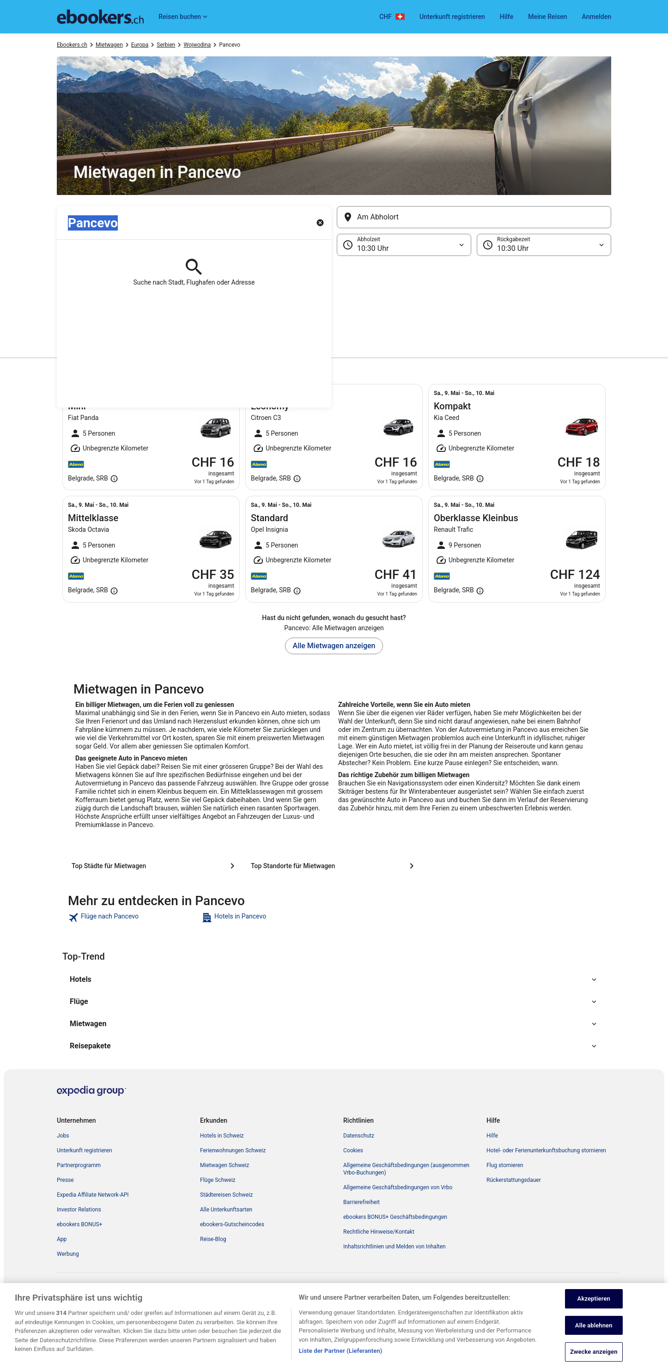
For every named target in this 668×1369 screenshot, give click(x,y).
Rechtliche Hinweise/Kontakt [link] (378, 1232)
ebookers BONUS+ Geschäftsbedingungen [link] (395, 1217)
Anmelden (596, 16)
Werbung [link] (68, 1254)
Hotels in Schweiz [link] (222, 1135)
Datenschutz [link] (358, 1135)
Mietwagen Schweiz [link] (224, 1165)
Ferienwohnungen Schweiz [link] (233, 1150)
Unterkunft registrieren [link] (84, 1150)
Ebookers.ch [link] (72, 45)
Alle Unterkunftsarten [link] (226, 1209)
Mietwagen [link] (109, 45)
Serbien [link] (166, 45)
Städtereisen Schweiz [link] (226, 1195)
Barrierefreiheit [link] (361, 1202)
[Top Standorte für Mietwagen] (334, 866)
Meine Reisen (547, 16)
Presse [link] (65, 1180)
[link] (134, 917)
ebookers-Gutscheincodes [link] (232, 1224)
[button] (334, 302)
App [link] (62, 1239)
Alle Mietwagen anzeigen (334, 645)
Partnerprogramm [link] (79, 1165)
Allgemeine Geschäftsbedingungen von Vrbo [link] (397, 1187)
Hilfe (506, 16)
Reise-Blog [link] (213, 1239)
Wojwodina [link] (197, 45)
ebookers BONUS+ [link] (79, 1224)
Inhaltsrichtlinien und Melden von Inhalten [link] (394, 1246)
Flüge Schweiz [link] (218, 1180)
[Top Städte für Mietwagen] (154, 866)
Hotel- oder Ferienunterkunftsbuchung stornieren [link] (546, 1150)
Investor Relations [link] (79, 1209)
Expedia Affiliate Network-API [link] (93, 1195)
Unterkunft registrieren (452, 16)
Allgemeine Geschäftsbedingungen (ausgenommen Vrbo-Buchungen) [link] (406, 1169)
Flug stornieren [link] (504, 1165)
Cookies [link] (353, 1150)
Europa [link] (139, 45)
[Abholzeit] (404, 245)
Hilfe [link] (492, 1135)
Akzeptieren (593, 1315)
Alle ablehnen (594, 1342)
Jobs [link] (63, 1135)
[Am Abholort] (474, 217)
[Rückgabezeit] (544, 245)
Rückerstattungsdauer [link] (513, 1180)
